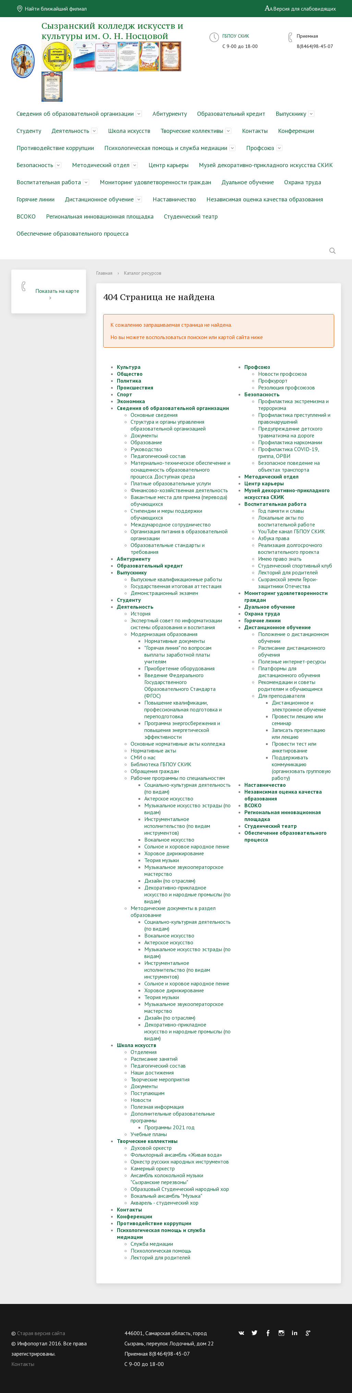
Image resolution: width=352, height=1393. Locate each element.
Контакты (255, 131)
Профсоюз (260, 148)
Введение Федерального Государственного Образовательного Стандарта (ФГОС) (180, 685)
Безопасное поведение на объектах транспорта (289, 466)
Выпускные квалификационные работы (176, 579)
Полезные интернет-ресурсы (292, 661)
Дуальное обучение (247, 182)
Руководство (146, 449)
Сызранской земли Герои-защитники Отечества (288, 582)
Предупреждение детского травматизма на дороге (290, 432)
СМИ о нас (143, 757)
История (140, 613)
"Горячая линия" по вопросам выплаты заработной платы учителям (177, 654)
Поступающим (148, 1093)
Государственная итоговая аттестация (176, 586)
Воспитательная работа (48, 182)
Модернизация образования (164, 634)
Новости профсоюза (282, 373)
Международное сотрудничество (171, 524)
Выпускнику (291, 113)
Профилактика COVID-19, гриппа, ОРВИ (288, 452)
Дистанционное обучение (99, 199)
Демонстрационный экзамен (164, 592)
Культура (129, 366)
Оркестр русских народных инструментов (180, 1161)
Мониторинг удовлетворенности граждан (155, 182)
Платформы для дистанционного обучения (289, 672)
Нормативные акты (153, 750)
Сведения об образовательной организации (75, 113)
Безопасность (34, 165)
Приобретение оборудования (179, 668)
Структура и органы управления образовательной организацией (168, 425)
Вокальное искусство (169, 839)
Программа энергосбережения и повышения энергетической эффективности (182, 730)
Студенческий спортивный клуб (295, 565)
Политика (129, 380)
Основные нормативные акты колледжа (178, 743)
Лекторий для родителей (160, 1257)
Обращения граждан (155, 771)
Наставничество (174, 199)
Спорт (124, 394)
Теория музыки (161, 860)
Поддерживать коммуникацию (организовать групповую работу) (301, 767)
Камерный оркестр (153, 1168)
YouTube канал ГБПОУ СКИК (291, 531)
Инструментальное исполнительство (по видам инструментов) (177, 826)
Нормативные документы (174, 640)
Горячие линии (35, 199)
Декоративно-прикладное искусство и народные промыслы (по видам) (187, 894)
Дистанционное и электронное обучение (299, 706)
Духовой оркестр (151, 1147)
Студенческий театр (191, 216)
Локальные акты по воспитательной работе (286, 521)
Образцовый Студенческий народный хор (180, 1188)
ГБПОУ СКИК (235, 36)
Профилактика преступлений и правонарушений (294, 418)
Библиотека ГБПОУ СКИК (161, 764)
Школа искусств (129, 131)
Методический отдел (101, 165)
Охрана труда (302, 182)
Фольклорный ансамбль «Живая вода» (176, 1154)
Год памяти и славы (281, 510)
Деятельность (70, 131)
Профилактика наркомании (290, 442)
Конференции (296, 131)
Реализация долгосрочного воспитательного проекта (290, 548)
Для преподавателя (281, 695)
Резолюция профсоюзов (286, 387)
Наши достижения (152, 1072)
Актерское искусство (168, 798)
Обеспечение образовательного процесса (72, 233)
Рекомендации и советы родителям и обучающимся (290, 685)
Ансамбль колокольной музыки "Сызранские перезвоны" (167, 1178)
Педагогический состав (158, 455)
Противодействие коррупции (55, 148)
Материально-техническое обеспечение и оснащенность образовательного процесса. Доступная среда (180, 469)
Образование (146, 442)
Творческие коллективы (191, 131)
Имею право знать (280, 558)
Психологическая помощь (161, 1250)
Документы (144, 435)
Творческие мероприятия (160, 1079)
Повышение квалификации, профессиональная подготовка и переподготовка (183, 709)
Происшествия (135, 387)
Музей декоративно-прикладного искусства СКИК (266, 165)
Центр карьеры (168, 165)
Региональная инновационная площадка (100, 216)
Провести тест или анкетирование (294, 747)
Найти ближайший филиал (51, 8)
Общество (130, 373)
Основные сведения (154, 414)
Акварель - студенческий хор (164, 1202)
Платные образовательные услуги (171, 483)
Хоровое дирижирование (174, 853)
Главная (104, 273)
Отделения (144, 1051)
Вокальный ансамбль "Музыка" (166, 1195)
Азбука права (273, 538)
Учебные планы (149, 1134)
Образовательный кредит (231, 113)
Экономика (131, 401)
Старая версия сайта (41, 1333)
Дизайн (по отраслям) (169, 880)
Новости (141, 1099)
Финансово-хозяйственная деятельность (179, 490)
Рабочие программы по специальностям (178, 777)
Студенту (28, 131)
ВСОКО (26, 216)
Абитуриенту (170, 113)
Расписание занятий (154, 1058)
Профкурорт (273, 380)
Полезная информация (157, 1106)
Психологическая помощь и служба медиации (165, 148)
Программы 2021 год (169, 1127)
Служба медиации (152, 1243)
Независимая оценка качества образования (264, 199)
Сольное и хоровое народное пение (186, 846)
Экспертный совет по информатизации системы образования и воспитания (176, 624)
